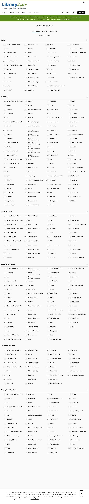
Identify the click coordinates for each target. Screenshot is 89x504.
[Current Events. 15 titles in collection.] (12, 184)
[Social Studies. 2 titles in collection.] (77, 302)
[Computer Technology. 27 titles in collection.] (12, 310)
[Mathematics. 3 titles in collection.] (55, 407)
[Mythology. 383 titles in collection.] (55, 228)
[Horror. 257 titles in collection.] (33, 354)
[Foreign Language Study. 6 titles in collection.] (33, 415)
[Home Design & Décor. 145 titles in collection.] (33, 193)
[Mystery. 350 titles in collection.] (33, 383)
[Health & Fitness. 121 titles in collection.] (33, 298)
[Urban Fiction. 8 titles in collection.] (77, 69)
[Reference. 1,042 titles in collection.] (77, 130)
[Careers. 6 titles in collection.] (12, 415)
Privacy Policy (51, 492)
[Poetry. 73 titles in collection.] (55, 363)
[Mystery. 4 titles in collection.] (55, 163)
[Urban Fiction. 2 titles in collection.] (77, 363)
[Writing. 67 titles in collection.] (77, 201)
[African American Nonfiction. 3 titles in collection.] (12, 269)
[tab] (36, 31)
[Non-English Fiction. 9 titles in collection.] (55, 354)
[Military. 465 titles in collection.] (55, 151)
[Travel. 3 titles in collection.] (77, 444)
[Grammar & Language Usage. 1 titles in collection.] (33, 428)
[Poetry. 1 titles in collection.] (77, 101)
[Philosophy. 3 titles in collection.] (55, 448)
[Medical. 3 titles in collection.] (55, 285)
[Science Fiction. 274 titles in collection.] (77, 220)
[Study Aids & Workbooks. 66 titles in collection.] (77, 314)
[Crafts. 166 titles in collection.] (12, 172)
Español (36, 13)
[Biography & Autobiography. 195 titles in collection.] (12, 407)
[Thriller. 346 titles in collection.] (77, 354)
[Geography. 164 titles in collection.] (33, 289)
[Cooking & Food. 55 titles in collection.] (12, 314)
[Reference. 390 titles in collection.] (77, 281)
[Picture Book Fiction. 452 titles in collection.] (55, 245)
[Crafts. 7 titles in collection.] (12, 444)
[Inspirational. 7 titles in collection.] (33, 65)
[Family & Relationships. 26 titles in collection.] (33, 407)
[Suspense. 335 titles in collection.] (77, 350)
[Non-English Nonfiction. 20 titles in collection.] (55, 176)
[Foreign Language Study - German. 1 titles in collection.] (33, 143)
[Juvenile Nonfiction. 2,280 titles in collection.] (33, 331)
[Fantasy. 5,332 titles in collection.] (12, 82)
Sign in (81, 13)
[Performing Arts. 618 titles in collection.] (55, 188)
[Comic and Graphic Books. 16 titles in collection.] (12, 159)
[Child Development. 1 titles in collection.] (12, 143)
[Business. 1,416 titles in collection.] (12, 130)
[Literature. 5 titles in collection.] (33, 258)
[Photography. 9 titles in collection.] (55, 331)
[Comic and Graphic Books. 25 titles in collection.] (12, 306)
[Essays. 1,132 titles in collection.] (33, 101)
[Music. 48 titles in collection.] (55, 298)
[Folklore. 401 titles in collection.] (12, 258)
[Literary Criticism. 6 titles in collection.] (55, 403)
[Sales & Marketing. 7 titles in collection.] (77, 143)
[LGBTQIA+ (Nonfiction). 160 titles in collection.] (55, 118)
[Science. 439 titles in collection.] (77, 289)
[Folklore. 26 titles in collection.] (12, 90)
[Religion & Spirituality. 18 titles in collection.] (77, 411)
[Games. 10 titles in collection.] (33, 419)
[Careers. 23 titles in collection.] (12, 293)
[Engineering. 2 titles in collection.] (12, 327)
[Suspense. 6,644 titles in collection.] (77, 57)
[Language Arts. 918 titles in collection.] (55, 109)
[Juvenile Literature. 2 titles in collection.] (33, 327)
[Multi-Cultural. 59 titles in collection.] (55, 419)
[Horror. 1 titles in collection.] (33, 310)
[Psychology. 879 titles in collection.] (77, 122)
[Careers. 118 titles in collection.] (12, 134)
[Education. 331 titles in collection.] (12, 197)
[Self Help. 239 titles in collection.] (77, 155)
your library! (66, 19)
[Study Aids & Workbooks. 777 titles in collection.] (77, 172)
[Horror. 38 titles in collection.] (33, 220)
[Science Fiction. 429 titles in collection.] (55, 371)
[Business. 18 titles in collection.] (12, 411)
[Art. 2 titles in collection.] (12, 49)
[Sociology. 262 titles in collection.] (77, 423)
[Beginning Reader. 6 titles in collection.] (12, 281)
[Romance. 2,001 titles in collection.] (55, 367)
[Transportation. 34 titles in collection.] (77, 323)
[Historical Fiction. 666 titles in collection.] (33, 216)
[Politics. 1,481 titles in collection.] (77, 105)
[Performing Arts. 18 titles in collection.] (55, 444)
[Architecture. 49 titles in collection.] (12, 114)
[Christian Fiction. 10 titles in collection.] (12, 358)
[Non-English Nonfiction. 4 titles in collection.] (55, 310)
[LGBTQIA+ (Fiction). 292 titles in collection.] (33, 367)
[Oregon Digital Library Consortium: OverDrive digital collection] (14, 6)
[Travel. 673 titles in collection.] (77, 188)
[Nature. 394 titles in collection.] (55, 302)
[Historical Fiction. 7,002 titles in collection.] (33, 44)
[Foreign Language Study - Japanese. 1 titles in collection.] (33, 151)
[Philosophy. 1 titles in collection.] (55, 65)
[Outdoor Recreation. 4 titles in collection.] (55, 184)
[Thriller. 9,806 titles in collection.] (77, 61)
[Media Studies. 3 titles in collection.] (55, 411)
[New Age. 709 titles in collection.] (55, 172)
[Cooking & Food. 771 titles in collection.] (12, 168)
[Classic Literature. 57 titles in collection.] (12, 363)
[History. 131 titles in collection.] (33, 436)
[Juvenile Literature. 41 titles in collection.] (33, 363)
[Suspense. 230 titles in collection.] (77, 241)
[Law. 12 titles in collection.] (55, 394)
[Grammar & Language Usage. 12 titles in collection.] (33, 180)
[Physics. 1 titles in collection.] (55, 335)
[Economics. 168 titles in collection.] (12, 193)
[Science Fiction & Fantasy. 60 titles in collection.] (77, 224)
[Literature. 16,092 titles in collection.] (33, 90)
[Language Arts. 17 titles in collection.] (33, 452)
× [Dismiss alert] (80, 17)
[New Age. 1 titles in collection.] (55, 53)
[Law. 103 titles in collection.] (55, 114)
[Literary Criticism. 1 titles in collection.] (33, 86)
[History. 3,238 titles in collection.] (33, 188)
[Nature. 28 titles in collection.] (55, 428)
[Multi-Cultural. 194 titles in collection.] (55, 293)
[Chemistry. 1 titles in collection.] (12, 419)
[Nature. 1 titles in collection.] (55, 233)
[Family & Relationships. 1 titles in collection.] (12, 249)
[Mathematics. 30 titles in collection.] (55, 277)
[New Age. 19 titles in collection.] (55, 432)
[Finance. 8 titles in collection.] (33, 411)
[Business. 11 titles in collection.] (12, 289)
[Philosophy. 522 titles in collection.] (55, 197)
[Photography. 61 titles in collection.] (55, 201)
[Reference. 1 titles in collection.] (55, 253)
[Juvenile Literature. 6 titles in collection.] (33, 69)
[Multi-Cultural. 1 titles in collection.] (55, 216)
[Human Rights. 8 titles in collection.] (33, 197)
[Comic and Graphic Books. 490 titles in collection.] (12, 65)
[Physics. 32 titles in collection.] (55, 205)
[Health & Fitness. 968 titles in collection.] (33, 184)
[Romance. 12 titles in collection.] (55, 258)
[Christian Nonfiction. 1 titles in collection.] (12, 423)
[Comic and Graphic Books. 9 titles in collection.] (12, 432)
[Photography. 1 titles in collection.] (55, 452)
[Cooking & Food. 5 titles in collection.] (12, 440)
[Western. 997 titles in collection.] (77, 74)
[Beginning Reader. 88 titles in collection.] (12, 224)
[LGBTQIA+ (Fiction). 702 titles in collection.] (33, 78)
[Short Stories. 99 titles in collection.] (77, 228)
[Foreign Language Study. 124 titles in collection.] (33, 126)
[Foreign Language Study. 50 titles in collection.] (12, 339)
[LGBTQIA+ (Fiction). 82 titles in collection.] (33, 249)
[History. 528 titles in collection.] (33, 302)
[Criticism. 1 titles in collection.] (12, 180)
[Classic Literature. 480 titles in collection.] (12, 237)
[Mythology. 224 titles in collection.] (55, 350)
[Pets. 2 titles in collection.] (55, 241)
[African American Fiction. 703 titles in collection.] (12, 44)
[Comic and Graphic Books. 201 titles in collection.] (12, 367)
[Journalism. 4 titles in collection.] (55, 101)
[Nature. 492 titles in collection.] (55, 168)
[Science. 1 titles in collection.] (55, 78)
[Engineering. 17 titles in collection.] (12, 201)
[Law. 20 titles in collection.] (33, 339)
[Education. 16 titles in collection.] (33, 394)
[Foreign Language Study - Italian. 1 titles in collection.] (33, 273)
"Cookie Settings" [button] (30, 497)
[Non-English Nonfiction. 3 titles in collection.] (55, 436)
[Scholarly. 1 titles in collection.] (77, 147)
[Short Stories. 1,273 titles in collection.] (77, 44)
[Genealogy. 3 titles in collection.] (33, 172)
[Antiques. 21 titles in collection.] (12, 109)
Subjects (5, 13)
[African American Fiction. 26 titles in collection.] (12, 216)
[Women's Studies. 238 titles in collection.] (77, 197)
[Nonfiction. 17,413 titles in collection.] (55, 180)
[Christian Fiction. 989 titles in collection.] (12, 53)
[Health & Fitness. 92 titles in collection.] (33, 432)
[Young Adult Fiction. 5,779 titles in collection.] (77, 371)
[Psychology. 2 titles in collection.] (77, 277)
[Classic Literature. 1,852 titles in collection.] (12, 61)
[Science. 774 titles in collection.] (77, 151)
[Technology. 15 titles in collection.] (77, 436)
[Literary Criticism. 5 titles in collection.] (55, 273)
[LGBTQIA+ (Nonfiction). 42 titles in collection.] (55, 398)
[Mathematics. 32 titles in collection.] (55, 139)
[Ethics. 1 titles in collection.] (12, 331)
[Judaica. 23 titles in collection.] (55, 105)
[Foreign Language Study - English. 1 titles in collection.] (33, 134)
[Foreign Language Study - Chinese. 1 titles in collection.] (33, 130)
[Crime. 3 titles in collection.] (12, 176)
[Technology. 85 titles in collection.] (77, 318)
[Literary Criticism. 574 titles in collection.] (55, 122)
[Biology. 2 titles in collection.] (12, 126)
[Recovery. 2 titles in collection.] (77, 126)
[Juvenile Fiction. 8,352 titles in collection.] (33, 237)
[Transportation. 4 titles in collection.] (77, 440)
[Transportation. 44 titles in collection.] (77, 184)
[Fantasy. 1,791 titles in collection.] (12, 253)
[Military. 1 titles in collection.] (55, 415)
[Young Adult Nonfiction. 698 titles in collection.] (77, 448)
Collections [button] (14, 13)
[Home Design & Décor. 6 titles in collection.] (33, 306)
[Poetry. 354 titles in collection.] (55, 69)
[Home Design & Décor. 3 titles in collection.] (33, 440)
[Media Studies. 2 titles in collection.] (55, 281)
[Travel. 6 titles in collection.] (77, 327)
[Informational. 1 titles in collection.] (33, 323)
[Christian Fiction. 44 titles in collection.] (12, 233)
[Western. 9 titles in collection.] (77, 253)
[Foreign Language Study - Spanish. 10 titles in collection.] (33, 155)
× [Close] (81, 493)
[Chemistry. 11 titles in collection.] (12, 139)
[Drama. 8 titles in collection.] (12, 188)
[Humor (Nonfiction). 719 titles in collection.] (33, 205)
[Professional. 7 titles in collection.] (77, 109)
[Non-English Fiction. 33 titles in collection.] (55, 237)
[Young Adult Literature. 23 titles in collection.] (77, 258)
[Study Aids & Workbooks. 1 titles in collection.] (77, 53)
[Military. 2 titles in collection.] (55, 289)
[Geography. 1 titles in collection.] (12, 383)
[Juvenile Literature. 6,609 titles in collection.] (33, 241)
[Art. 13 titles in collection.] (12, 403)
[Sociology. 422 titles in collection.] (77, 306)
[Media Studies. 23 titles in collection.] (55, 143)
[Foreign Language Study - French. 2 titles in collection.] (33, 139)
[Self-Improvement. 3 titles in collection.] (55, 90)
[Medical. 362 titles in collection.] (55, 147)
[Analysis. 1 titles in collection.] (12, 105)
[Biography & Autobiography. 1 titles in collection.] (12, 228)
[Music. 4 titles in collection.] (55, 423)
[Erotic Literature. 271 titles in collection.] (12, 74)
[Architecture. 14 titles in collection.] (12, 273)
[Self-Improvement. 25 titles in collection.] (77, 298)
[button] (66, 13)
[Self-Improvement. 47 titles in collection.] (77, 419)
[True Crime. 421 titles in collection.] (77, 193)
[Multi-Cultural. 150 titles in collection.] (55, 155)
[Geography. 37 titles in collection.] (33, 423)
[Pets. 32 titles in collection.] (55, 323)
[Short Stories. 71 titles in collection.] (55, 379)
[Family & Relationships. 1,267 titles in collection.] (33, 109)
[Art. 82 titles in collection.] (12, 277)
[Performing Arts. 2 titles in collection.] (55, 61)
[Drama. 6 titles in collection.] (12, 245)
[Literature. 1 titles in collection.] (55, 126)
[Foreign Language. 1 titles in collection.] (33, 122)
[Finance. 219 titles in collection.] (33, 118)
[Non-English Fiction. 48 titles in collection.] (55, 57)
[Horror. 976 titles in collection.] (33, 53)
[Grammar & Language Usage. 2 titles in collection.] (33, 293)
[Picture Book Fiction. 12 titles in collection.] (55, 358)
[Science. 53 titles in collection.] (77, 415)
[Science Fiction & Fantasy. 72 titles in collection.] (55, 86)
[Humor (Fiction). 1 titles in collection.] (33, 201)
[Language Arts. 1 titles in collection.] (33, 245)
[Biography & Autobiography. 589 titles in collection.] (12, 285)
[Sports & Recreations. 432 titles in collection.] (77, 168)
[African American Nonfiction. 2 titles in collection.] (12, 220)
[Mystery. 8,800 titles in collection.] (55, 44)
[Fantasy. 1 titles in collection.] (33, 114)
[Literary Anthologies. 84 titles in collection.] (33, 82)
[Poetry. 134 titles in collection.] (55, 249)
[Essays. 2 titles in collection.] (33, 403)
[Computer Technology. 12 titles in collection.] (12, 436)
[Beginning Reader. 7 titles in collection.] (12, 354)
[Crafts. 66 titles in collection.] (12, 318)
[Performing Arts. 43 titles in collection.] (55, 318)
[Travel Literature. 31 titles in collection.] (77, 249)
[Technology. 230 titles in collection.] (77, 176)
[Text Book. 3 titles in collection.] (77, 180)
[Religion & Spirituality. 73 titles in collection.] (77, 285)
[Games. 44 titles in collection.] (33, 159)
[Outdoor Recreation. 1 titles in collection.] (55, 314)
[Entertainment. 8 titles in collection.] (33, 398)
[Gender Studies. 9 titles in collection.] (33, 168)
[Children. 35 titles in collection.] (12, 147)
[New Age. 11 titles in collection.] (55, 306)
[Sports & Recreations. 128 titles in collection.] (77, 310)
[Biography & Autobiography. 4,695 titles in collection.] (12, 122)
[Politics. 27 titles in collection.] (77, 273)
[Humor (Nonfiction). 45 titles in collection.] (33, 318)
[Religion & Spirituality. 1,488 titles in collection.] (77, 134)
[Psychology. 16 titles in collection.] (77, 403)
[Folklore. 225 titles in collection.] (12, 379)
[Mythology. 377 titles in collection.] (55, 49)
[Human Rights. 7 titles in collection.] (33, 314)
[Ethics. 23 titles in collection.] (33, 105)
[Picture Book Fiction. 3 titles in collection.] (55, 339)
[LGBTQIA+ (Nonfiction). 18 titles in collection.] (55, 269)
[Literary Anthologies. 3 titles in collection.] (33, 371)
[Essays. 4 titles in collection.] (12, 78)
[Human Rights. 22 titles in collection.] (33, 444)
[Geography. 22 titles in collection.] (33, 176)
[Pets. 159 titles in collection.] (55, 193)
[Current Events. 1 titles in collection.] (12, 452)
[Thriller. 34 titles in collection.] (77, 245)
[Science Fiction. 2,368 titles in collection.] (55, 82)
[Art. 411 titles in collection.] (12, 118)
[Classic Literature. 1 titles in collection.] (12, 155)
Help (84, 2)
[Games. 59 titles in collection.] (33, 281)
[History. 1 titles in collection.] (33, 49)
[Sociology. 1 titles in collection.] (77, 233)
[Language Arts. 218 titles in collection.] (33, 335)
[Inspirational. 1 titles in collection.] (33, 233)
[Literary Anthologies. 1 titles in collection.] (33, 253)
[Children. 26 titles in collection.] (12, 298)
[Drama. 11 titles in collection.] (12, 371)
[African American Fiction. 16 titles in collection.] (12, 350)
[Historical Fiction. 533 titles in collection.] (33, 350)
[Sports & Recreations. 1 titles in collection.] (77, 49)
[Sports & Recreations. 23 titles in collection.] (77, 428)
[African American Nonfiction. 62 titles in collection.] (12, 101)
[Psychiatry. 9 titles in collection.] (77, 114)
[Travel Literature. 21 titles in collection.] (77, 358)
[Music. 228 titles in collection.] (55, 159)
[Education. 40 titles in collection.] (12, 323)
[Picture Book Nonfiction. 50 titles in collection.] (77, 269)
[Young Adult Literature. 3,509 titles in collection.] (77, 375)
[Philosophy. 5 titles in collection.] (55, 327)
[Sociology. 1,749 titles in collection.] (77, 163)
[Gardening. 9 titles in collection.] (33, 285)
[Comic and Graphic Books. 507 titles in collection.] (12, 241)
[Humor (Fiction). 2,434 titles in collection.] (33, 57)
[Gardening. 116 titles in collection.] (33, 163)
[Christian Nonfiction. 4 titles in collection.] (12, 57)
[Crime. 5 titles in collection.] (12, 448)
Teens (29, 13)
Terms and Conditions (37, 492)
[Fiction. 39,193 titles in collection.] (12, 86)
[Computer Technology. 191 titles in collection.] (12, 163)
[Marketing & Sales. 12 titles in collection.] (55, 134)
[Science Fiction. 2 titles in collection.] (77, 293)
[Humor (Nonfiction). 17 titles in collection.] (33, 448)
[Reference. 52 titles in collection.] (77, 407)
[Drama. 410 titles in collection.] (12, 69)
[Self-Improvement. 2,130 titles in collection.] (77, 159)
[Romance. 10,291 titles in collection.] (55, 74)
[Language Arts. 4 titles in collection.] (33, 74)
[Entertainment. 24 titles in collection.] (12, 205)
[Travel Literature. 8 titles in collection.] (77, 65)
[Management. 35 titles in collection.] (55, 130)
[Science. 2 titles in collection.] (77, 216)
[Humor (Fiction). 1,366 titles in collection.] (33, 224)
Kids (23, 13)
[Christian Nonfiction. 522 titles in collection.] (12, 151)
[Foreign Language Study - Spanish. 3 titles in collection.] (33, 277)
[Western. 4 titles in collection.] (77, 367)
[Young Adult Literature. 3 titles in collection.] (77, 78)
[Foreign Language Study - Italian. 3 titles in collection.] (33, 147)
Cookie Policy (35, 499)
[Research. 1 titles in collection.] (77, 139)
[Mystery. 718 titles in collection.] (55, 224)
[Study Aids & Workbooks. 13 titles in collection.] (77, 432)
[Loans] (73, 13)
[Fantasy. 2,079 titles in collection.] (12, 375)
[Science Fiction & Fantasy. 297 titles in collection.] (55, 375)
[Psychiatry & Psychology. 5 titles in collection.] (77, 118)
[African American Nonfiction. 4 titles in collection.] (12, 394)
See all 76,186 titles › (44, 35)
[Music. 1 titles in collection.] (55, 220)
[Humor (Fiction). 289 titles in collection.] (33, 358)
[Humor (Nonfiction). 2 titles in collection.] (33, 61)
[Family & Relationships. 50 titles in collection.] (12, 335)
